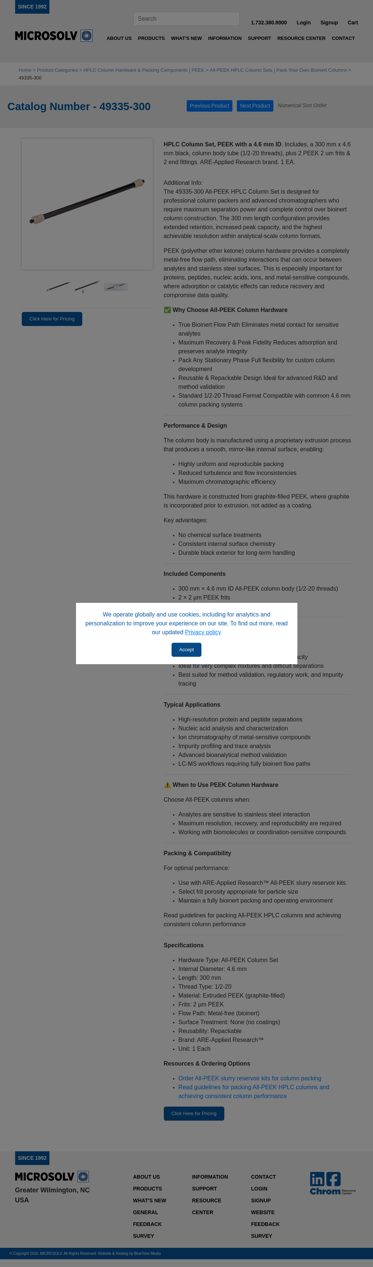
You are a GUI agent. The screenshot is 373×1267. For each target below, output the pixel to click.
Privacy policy (203, 632)
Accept (186, 649)
